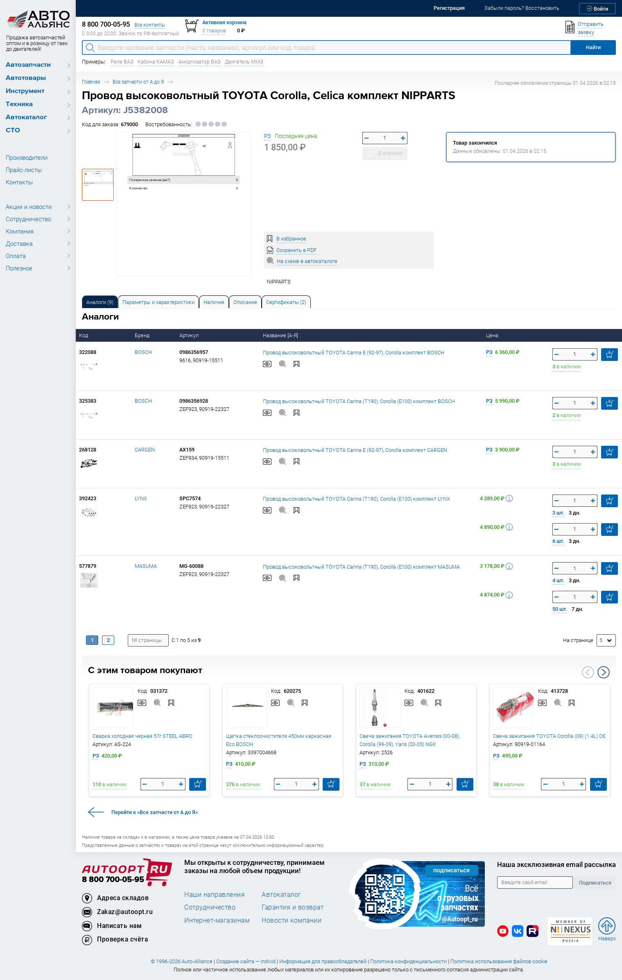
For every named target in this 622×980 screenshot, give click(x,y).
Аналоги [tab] (99, 302)
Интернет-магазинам (216, 920)
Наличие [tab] (214, 302)
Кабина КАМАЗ (156, 61)
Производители (26, 157)
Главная (91, 82)
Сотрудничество (28, 219)
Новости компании (291, 920)
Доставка (19, 243)
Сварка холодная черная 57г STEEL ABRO (142, 736)
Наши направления (214, 894)
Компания (20, 231)
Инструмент (25, 91)
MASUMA (146, 566)
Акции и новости (29, 206)
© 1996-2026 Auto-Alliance (182, 961)
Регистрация (449, 8)
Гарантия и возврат (292, 907)
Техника (19, 104)
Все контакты (149, 25)
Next (603, 672)
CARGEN (145, 449)
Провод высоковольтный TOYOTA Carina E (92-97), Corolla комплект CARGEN (355, 449)
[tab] (100, 301)
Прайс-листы (24, 170)
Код (84, 335)
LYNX (141, 498)
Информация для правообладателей (322, 961)
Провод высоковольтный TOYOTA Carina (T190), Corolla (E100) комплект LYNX (356, 498)
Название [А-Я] (281, 335)
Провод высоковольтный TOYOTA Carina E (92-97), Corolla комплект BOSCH (353, 352)
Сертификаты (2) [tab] (286, 302)
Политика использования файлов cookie (498, 961)
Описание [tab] (245, 302)
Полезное (19, 268)
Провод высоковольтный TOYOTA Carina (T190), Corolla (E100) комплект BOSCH (359, 400)
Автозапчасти (28, 64)
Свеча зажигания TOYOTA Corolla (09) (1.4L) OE (549, 736)
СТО (13, 130)
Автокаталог (26, 117)
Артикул (189, 335)
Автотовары (26, 78)
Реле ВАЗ (122, 61)
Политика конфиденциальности (408, 961)
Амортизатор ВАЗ (200, 61)
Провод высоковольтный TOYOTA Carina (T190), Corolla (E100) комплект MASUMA (361, 566)
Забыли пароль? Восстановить (521, 8)
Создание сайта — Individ (246, 961)
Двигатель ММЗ (244, 61)
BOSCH (143, 352)
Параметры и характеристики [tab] (158, 302)
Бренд (143, 335)
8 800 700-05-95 (113, 880)
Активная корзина (224, 22)
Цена (493, 335)
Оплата (16, 256)
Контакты (19, 182)
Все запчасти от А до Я (138, 82)
